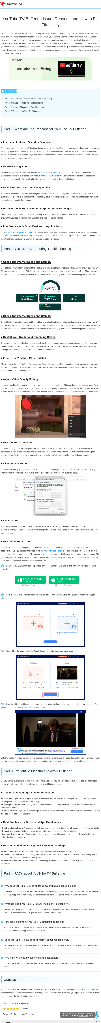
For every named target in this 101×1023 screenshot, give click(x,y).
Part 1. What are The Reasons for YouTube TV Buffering (28, 99)
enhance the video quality (68, 392)
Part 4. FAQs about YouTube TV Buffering (22, 111)
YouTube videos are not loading (50, 173)
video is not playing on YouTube (19, 232)
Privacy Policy (83, 1016)
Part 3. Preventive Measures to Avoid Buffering (24, 107)
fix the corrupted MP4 (24, 707)
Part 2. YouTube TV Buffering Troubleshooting (24, 103)
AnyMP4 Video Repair (53, 551)
